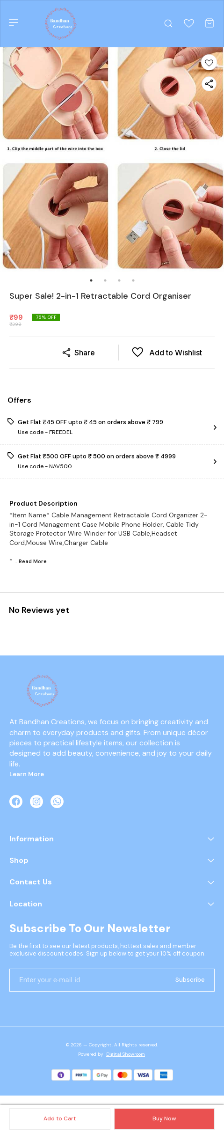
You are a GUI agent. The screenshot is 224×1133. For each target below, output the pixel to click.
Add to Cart (59, 1118)
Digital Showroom (125, 1054)
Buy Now (164, 1118)
